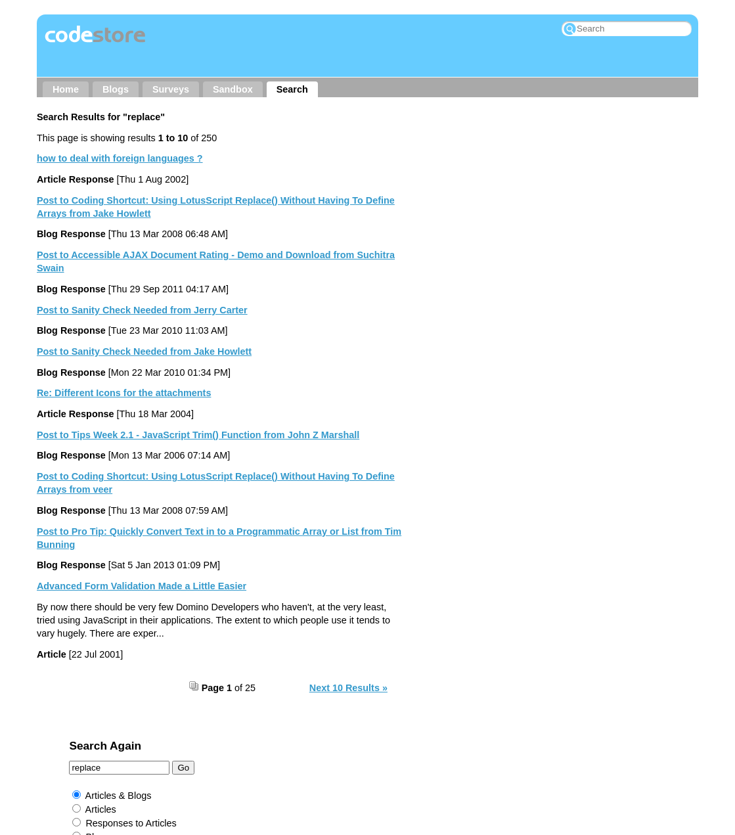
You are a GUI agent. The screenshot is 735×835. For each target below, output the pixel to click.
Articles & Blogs (469, 186)
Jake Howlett (335, 762)
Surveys (170, 89)
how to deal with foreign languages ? (120, 158)
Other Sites (287, 740)
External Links (466, 269)
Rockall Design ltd (413, 762)
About (176, 740)
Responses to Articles (482, 213)
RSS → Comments (462, 740)
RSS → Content (366, 740)
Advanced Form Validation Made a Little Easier (141, 586)
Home (66, 89)
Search (292, 89)
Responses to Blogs (479, 241)
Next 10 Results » (348, 688)
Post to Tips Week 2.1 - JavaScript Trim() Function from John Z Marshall (198, 435)
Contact (226, 740)
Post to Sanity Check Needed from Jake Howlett (144, 351)
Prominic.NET (326, 781)
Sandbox (233, 89)
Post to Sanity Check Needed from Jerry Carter (142, 310)
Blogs (115, 89)
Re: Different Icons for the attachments (124, 393)
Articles (451, 199)
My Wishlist (547, 740)
